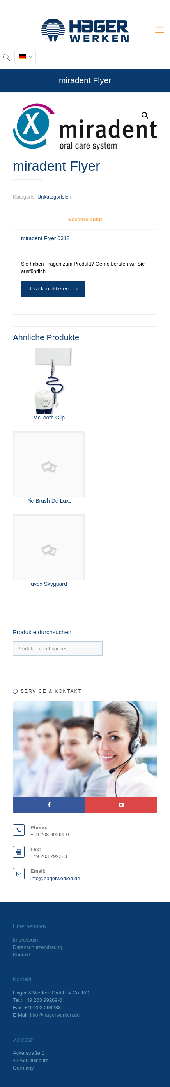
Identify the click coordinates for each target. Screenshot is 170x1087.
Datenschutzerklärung (37, 947)
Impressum (25, 940)
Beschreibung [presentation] (85, 219)
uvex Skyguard (49, 584)
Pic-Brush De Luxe (49, 501)
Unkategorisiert (54, 197)
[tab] (85, 220)
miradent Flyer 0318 (45, 238)
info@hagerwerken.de (55, 878)
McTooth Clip (49, 417)
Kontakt (21, 955)
